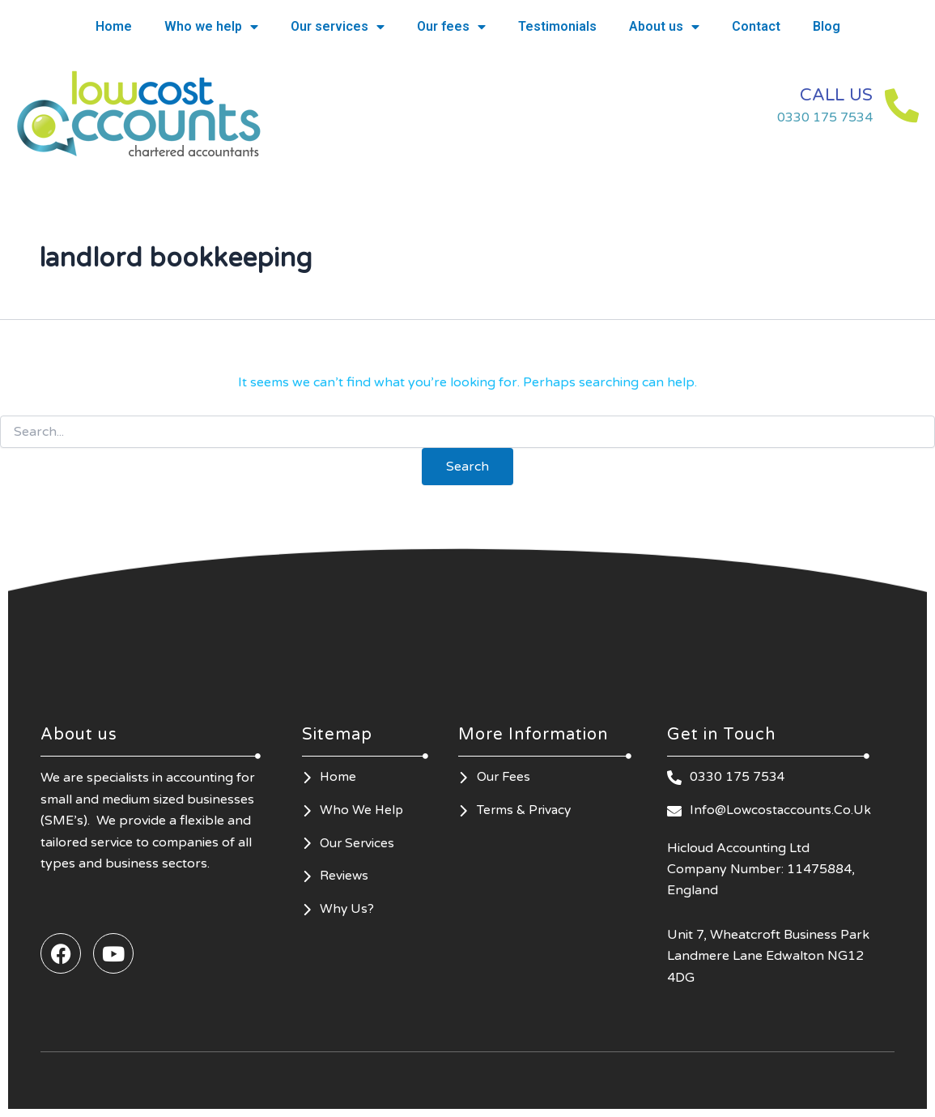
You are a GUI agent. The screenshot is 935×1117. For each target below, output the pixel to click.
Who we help (211, 26)
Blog (826, 26)
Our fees (451, 26)
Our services (338, 26)
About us (664, 26)
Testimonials (557, 26)
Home (114, 26)
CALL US (825, 94)
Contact (756, 26)
